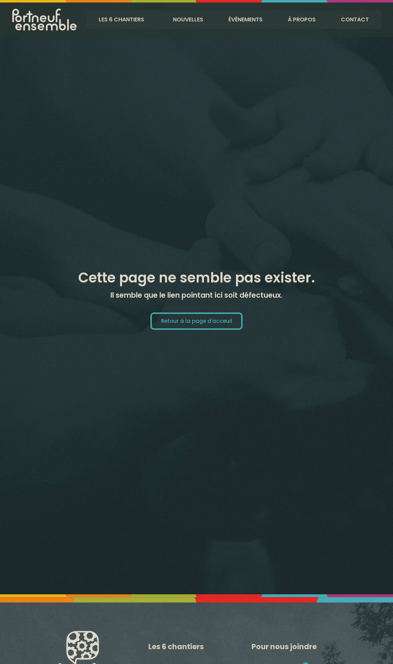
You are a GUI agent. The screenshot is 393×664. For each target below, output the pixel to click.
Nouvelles (189, 19)
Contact (355, 19)
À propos (303, 19)
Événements (246, 19)
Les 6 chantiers (122, 19)
